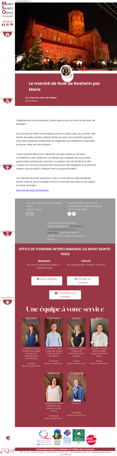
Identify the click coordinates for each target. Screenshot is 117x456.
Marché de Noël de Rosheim (32, 190)
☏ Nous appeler (47, 279)
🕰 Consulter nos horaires (65, 294)
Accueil (19, 1)
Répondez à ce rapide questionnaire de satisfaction (64, 229)
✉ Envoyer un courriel (83, 280)
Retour (26, 1)
